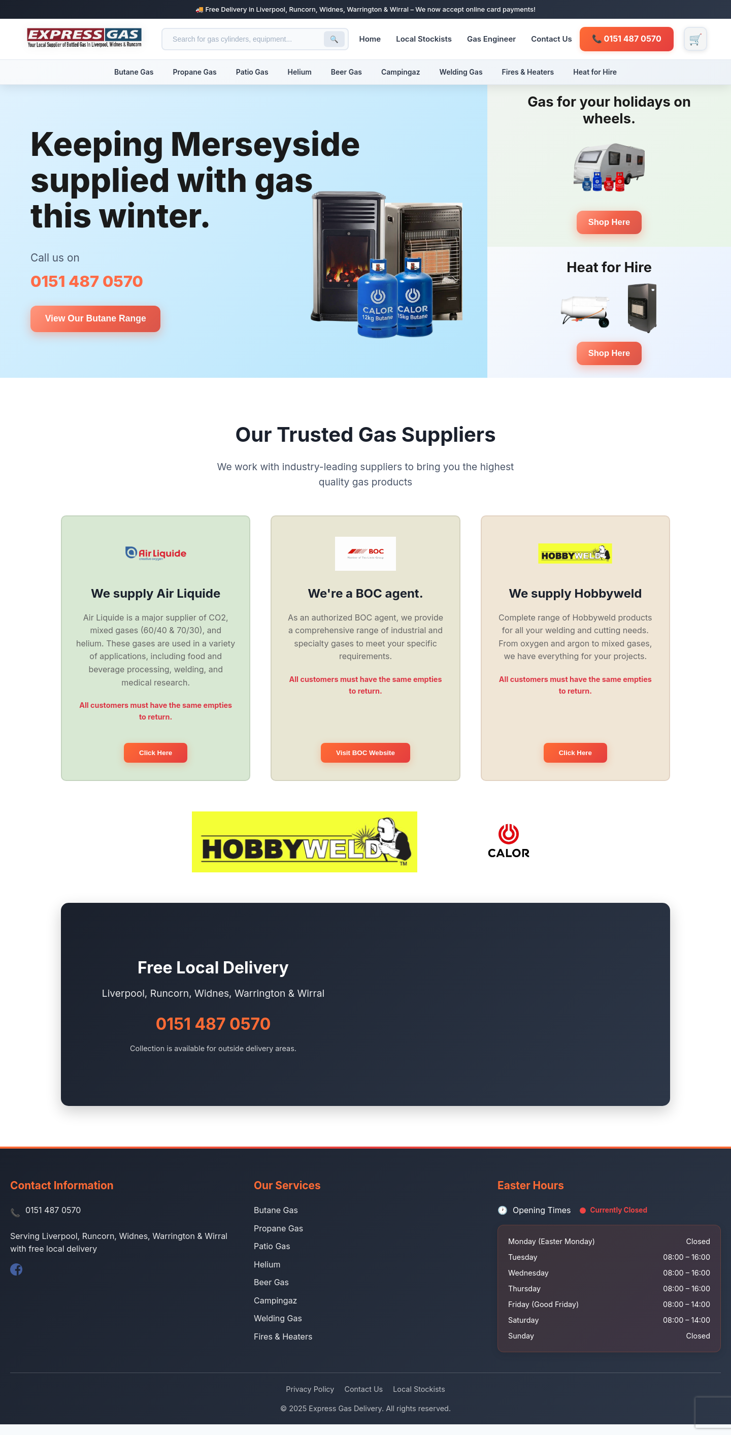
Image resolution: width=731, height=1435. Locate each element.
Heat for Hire (595, 72)
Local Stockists (427, 39)
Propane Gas (194, 72)
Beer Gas (346, 72)
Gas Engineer (494, 39)
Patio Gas (252, 72)
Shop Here (609, 223)
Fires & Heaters (528, 72)
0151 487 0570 (117, 284)
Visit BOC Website (365, 760)
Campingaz (400, 72)
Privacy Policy (310, 1399)
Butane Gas (133, 72)
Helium (300, 72)
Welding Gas (461, 72)
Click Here (155, 760)
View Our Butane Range (96, 326)
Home (373, 39)
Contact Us (554, 39)
